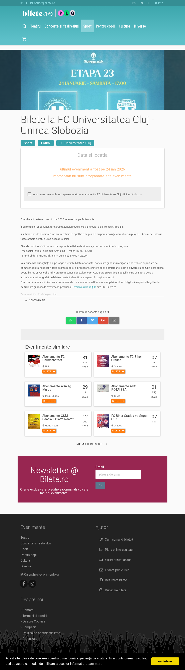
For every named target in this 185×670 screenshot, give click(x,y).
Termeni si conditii (34, 611)
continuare (34, 295)
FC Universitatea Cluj (75, 138)
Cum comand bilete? (115, 535)
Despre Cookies (33, 617)
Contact (27, 605)
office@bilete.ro (42, 3)
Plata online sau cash (115, 545)
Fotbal (46, 138)
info (159, 3)
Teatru (25, 533)
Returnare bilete (112, 575)
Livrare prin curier (113, 565)
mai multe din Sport (93, 439)
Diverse (26, 562)
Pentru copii (29, 550)
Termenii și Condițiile (84, 282)
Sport (28, 138)
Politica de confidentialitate (40, 628)
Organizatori (30, 634)
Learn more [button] (94, 663)
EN (141, 3)
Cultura (25, 556)
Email (99, 462)
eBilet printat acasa (114, 555)
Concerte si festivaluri (36, 539)
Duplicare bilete (111, 586)
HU (148, 3)
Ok (100, 480)
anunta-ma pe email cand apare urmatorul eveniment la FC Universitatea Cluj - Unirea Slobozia (85, 189)
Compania (28, 622)
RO (133, 3)
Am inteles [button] (165, 661)
